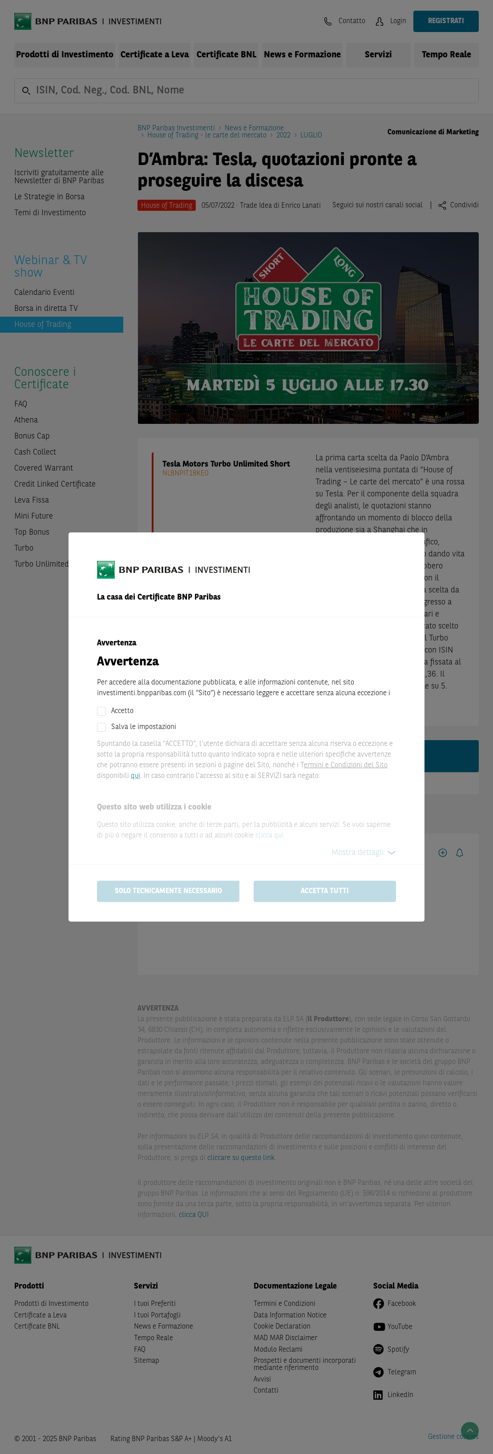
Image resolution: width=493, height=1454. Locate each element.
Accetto (122, 711)
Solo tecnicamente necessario (168, 891)
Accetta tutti (325, 891)
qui (135, 776)
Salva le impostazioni (143, 727)
